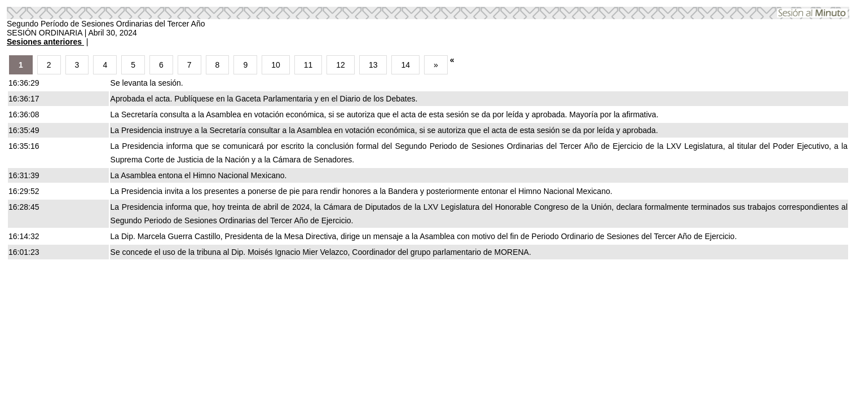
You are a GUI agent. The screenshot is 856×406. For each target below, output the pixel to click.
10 (275, 64)
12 (340, 64)
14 (405, 64)
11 (308, 64)
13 (373, 64)
